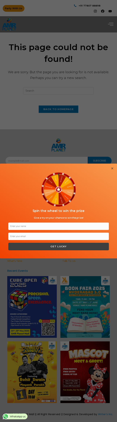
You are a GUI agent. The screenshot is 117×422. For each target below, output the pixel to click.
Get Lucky (58, 246)
